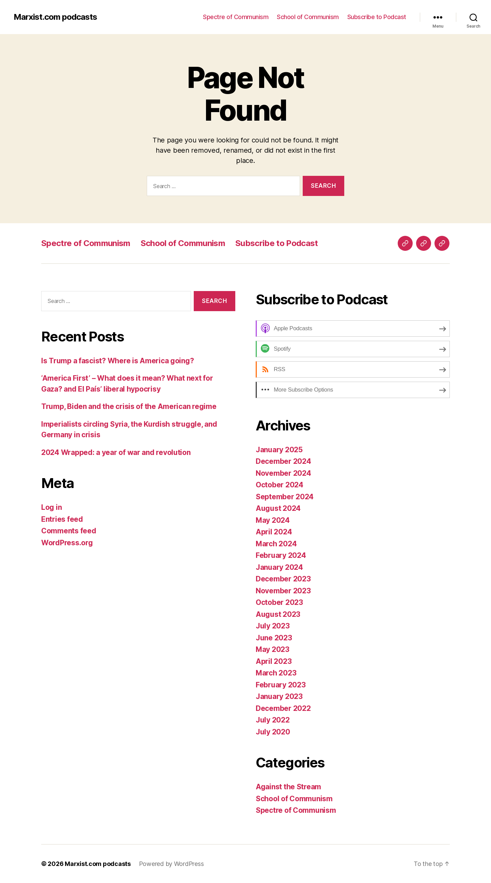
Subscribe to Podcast (376, 16)
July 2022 (273, 720)
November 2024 (283, 473)
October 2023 (279, 602)
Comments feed (68, 531)
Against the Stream (288, 786)
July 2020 (273, 732)
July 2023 (273, 626)
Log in (51, 507)
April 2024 (274, 532)
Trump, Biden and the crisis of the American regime (129, 406)
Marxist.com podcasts (55, 17)
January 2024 (279, 567)
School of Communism (308, 16)
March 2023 (276, 673)
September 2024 (285, 496)
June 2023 (274, 638)
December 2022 (283, 708)
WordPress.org (67, 542)
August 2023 (278, 614)
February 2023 (281, 685)
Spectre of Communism (235, 16)
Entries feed (62, 519)
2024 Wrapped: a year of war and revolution (116, 452)
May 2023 (272, 649)
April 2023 (273, 661)
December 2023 (283, 579)
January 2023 (279, 696)
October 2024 (279, 485)
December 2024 (283, 461)
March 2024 (276, 543)
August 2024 (278, 508)
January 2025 (279, 449)
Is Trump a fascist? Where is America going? (117, 360)
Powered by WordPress (171, 863)
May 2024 (273, 520)
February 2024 (281, 555)
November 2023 (283, 591)
